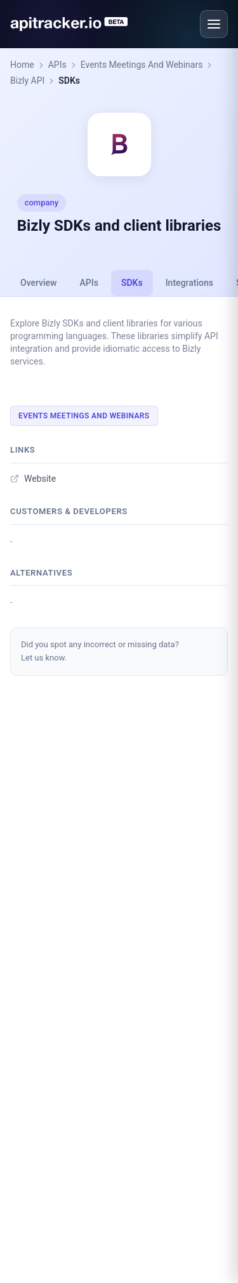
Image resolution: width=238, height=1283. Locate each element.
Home (22, 65)
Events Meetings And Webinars (142, 65)
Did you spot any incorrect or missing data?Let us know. (100, 651)
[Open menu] (214, 24)
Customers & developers (69, 511)
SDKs (69, 80)
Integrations (189, 283)
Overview (38, 283)
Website (33, 479)
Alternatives (41, 572)
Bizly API (27, 80)
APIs (57, 65)
